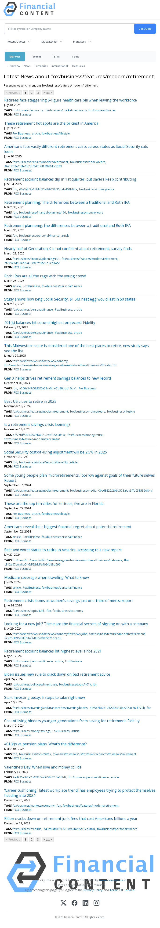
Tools (75, 56)
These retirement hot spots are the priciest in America (51, 123)
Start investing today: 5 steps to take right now (44, 697)
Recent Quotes (16, 41)
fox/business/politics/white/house (35, 684)
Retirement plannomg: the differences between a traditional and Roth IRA (67, 225)
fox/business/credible (27, 829)
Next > (48, 93)
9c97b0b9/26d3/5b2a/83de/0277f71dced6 (32, 638)
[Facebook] (74, 903)
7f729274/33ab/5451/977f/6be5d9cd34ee (32, 263)
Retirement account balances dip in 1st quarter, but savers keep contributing (70, 179)
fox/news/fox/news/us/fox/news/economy (40, 361)
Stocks (37, 56)
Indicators (79, 41)
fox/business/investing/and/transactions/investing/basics (50, 708)
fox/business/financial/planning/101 (42, 212)
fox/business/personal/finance (39, 236)
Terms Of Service (122, 890)
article (36, 133)
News (27, 66)
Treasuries (78, 66)
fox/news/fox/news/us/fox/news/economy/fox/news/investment (94, 754)
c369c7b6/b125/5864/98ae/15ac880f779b (117, 708)
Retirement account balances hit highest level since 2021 (53, 651)
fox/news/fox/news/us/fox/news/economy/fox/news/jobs (50, 634)
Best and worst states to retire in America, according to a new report (63, 549)
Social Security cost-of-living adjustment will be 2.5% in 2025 (55, 452)
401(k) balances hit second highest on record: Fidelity (49, 322)
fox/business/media (83, 491)
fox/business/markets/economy (66, 110)
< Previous (13, 93)
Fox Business (21, 133)
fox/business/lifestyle (56, 133)
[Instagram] (96, 903)
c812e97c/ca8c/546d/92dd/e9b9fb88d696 (32, 564)
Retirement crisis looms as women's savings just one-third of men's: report (68, 600)
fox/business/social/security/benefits (43, 462)
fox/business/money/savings (31, 731)
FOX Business (22, 114)
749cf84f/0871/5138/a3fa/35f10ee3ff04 (69, 829)
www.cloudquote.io (113, 880)
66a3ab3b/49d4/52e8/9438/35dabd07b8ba (48, 189)
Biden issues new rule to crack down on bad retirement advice (57, 674)
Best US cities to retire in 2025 (30, 401)
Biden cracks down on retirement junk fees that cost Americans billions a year (71, 818)
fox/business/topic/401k (28, 611)
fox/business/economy (28, 110)
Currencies (41, 66)
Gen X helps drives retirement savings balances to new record (57, 378)
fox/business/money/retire (87, 162)
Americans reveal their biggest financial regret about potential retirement (67, 526)
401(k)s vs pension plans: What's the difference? (45, 744)
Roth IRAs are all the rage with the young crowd (45, 276)
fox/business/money (102, 110)
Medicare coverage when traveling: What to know (46, 577)
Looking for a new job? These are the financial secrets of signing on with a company (76, 623)
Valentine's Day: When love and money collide (43, 767)
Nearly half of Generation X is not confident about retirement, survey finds (68, 248)
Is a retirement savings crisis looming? (37, 424)
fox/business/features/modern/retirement (40, 162)
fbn (15, 189)
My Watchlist (49, 41)
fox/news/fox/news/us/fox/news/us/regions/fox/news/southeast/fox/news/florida (57, 365)
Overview (14, 66)
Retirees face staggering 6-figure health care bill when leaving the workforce (70, 100)
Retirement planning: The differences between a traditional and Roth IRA (67, 202)
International (59, 66)
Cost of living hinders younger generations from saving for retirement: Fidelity (72, 720)
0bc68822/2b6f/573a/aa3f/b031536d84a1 (126, 491)
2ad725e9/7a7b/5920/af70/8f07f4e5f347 (39, 777)
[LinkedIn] (85, 903)
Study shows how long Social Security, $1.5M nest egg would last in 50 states (69, 299)
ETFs (57, 56)
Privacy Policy (93, 890)
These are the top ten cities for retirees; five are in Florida (53, 503)
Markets (14, 56)
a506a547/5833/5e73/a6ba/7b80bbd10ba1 (48, 388)
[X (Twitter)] (63, 903)
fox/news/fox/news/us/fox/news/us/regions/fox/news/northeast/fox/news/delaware (67, 560)
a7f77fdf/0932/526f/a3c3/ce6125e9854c (39, 435)
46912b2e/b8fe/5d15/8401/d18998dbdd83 (33, 166)
